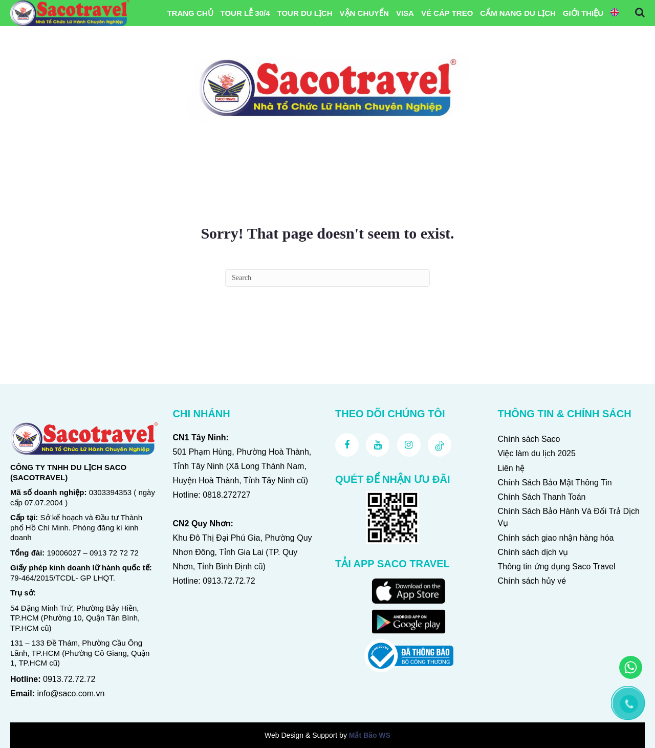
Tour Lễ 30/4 (245, 13)
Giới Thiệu (583, 13)
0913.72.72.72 (69, 679)
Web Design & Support (301, 735)
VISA (405, 13)
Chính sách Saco (529, 439)
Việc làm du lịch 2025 (537, 453)
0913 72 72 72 (114, 552)
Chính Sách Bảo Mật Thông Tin (555, 482)
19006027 (64, 552)
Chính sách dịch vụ (533, 552)
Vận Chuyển (364, 13)
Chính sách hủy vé (532, 580)
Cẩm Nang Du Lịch (518, 13)
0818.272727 (226, 494)
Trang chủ (190, 13)
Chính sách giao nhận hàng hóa (556, 537)
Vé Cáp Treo (447, 13)
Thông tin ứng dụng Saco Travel (557, 566)
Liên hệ (511, 468)
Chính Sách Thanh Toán (542, 497)
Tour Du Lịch (304, 13)
